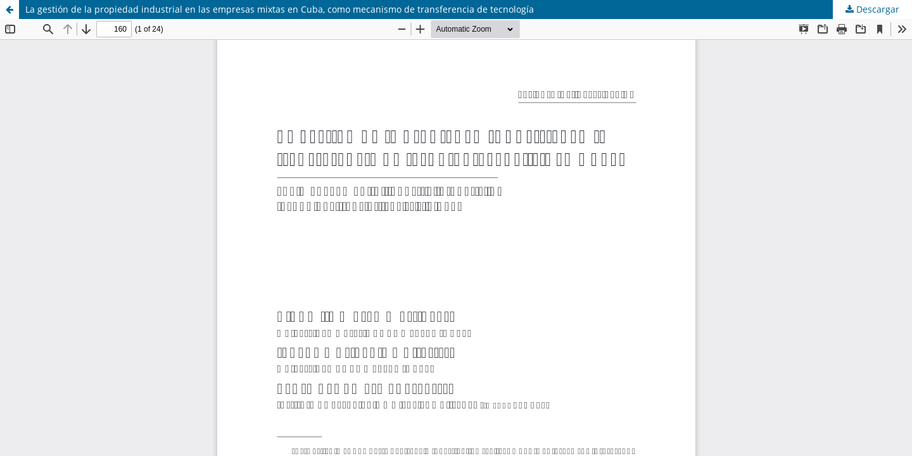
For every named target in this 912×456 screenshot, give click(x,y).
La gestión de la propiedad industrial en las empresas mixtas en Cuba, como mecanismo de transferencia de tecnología (279, 9)
